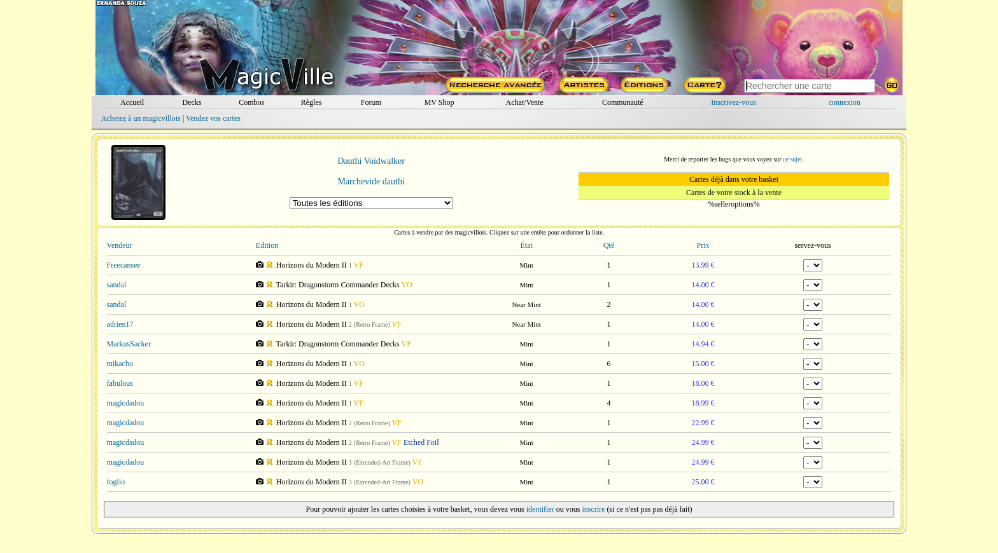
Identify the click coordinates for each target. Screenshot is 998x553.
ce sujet (792, 159)
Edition (267, 245)
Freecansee (124, 265)
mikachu (120, 363)
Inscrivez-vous (733, 102)
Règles (311, 102)
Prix (703, 245)
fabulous (120, 383)
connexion (845, 102)
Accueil (132, 102)
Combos (251, 102)
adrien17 (120, 324)
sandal (117, 284)
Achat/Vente (524, 102)
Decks (191, 102)
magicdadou (125, 403)
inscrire (593, 509)
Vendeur (119, 245)
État (526, 245)
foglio (116, 481)
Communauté (622, 102)
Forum (371, 102)
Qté (608, 245)
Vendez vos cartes (213, 118)
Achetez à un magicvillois (141, 118)
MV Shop (439, 102)
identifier (540, 509)
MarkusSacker (129, 343)
